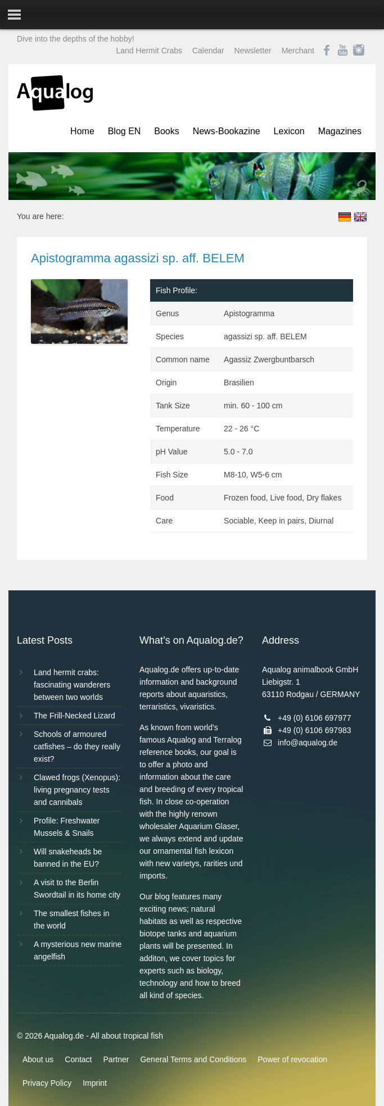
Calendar (208, 50)
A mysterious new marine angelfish (77, 950)
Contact (78, 1059)
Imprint (95, 1082)
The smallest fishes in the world (72, 919)
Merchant (298, 50)
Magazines (340, 131)
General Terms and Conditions (193, 1059)
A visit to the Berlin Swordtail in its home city (77, 888)
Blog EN (124, 131)
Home (82, 131)
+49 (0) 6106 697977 (314, 717)
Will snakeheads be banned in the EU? (68, 857)
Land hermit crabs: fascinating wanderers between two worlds (72, 685)
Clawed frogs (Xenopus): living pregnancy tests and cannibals (77, 790)
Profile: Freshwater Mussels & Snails (67, 827)
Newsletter (253, 50)
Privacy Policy (46, 1082)
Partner (116, 1059)
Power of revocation (292, 1059)
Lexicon (289, 131)
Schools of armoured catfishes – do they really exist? (77, 746)
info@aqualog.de (307, 742)
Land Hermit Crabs (149, 50)
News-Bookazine (226, 131)
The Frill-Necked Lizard (74, 715)
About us (37, 1059)
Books (166, 131)
